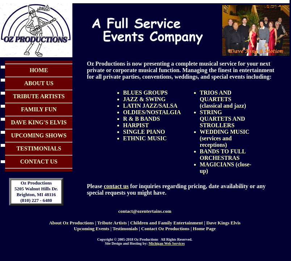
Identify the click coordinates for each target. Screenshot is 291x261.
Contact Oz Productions (165, 228)
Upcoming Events (91, 228)
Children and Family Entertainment (166, 222)
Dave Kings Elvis (223, 222)
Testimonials (125, 228)
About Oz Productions (71, 222)
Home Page (204, 228)
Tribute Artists (112, 222)
